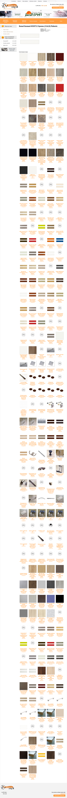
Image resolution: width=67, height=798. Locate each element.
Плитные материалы (33, 21)
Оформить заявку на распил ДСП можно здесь (12, 49)
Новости (19, 1)
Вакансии (40, 1)
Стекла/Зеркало (43, 21)
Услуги (61, 21)
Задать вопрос (6, 29)
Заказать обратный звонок (8, 31)
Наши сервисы (25, 1)
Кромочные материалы (15, 21)
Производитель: (43, 29)
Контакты (45, 1)
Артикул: (42, 28)
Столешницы (51, 21)
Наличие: (42, 31)
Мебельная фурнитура (24, 21)
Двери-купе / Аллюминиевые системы (6, 21)
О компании (13, 1)
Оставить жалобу (6, 33)
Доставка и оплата (33, 1)
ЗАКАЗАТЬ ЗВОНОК (58, 7)
